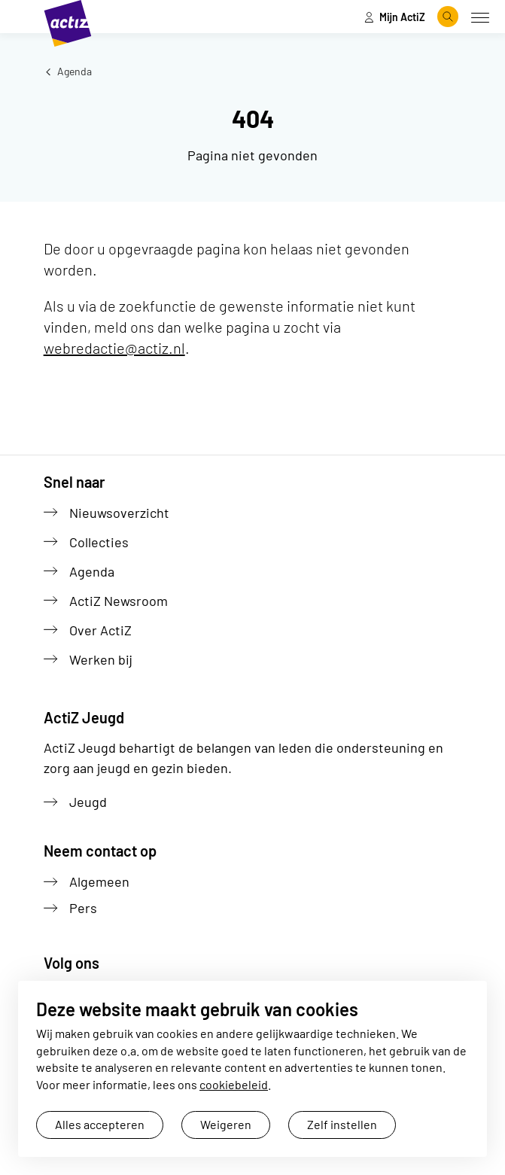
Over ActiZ (100, 630)
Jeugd (88, 801)
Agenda (68, 71)
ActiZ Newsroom (118, 600)
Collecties (99, 542)
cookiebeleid (233, 1084)
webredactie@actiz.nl (114, 348)
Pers (83, 908)
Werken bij (100, 659)
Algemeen (99, 881)
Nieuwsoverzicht (119, 512)
